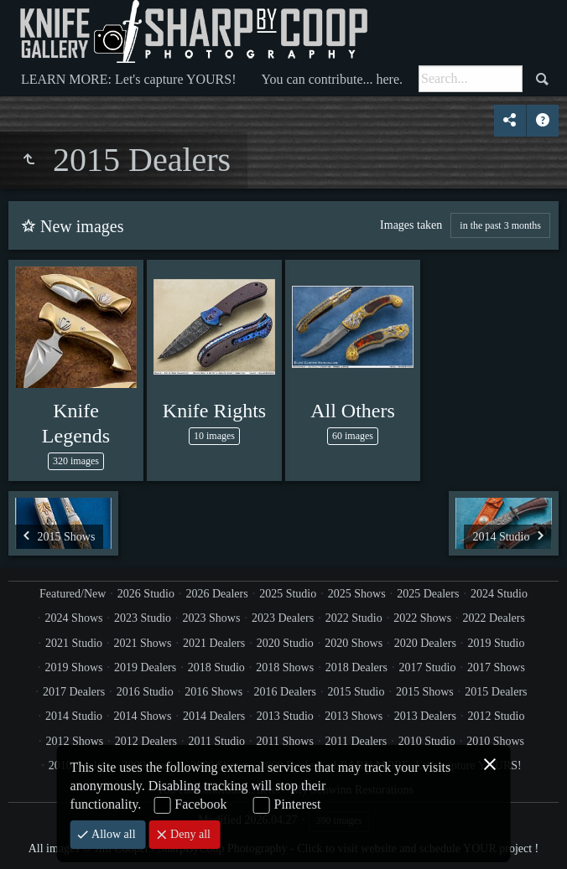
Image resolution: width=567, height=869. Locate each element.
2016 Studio (145, 691)
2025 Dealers (428, 593)
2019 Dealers (145, 667)
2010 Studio (426, 741)
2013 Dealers (425, 716)
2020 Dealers (425, 643)
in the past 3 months (500, 225)
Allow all (112, 834)
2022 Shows (422, 618)
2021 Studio (73, 643)
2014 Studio (73, 716)
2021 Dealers (214, 643)
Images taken (411, 225)
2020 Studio (285, 643)
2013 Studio (285, 716)
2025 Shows (357, 593)
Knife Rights (214, 411)
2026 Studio (145, 593)
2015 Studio (355, 691)
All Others (352, 411)
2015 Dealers (496, 691)
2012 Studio (495, 716)
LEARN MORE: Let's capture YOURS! (128, 79)
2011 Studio (217, 741)
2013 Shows (353, 716)
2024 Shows (74, 618)
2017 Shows (496, 667)
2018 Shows (285, 667)
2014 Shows (143, 716)
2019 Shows (74, 667)
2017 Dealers (74, 691)
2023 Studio (142, 618)
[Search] (471, 78)
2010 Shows (495, 741)
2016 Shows (213, 691)
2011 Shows (285, 741)
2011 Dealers (356, 741)
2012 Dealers (146, 741)
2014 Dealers (214, 716)
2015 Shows (425, 691)
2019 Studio (495, 643)
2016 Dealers (285, 691)
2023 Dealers (283, 618)
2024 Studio (499, 593)
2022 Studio (353, 618)
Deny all (189, 834)
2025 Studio (287, 593)
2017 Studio (426, 667)
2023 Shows (212, 618)
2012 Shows (74, 741)
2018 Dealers (356, 667)
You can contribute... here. (332, 79)
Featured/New (72, 593)
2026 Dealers (216, 593)
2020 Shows (353, 643)
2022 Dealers (494, 618)
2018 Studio (216, 667)
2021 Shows (143, 643)
